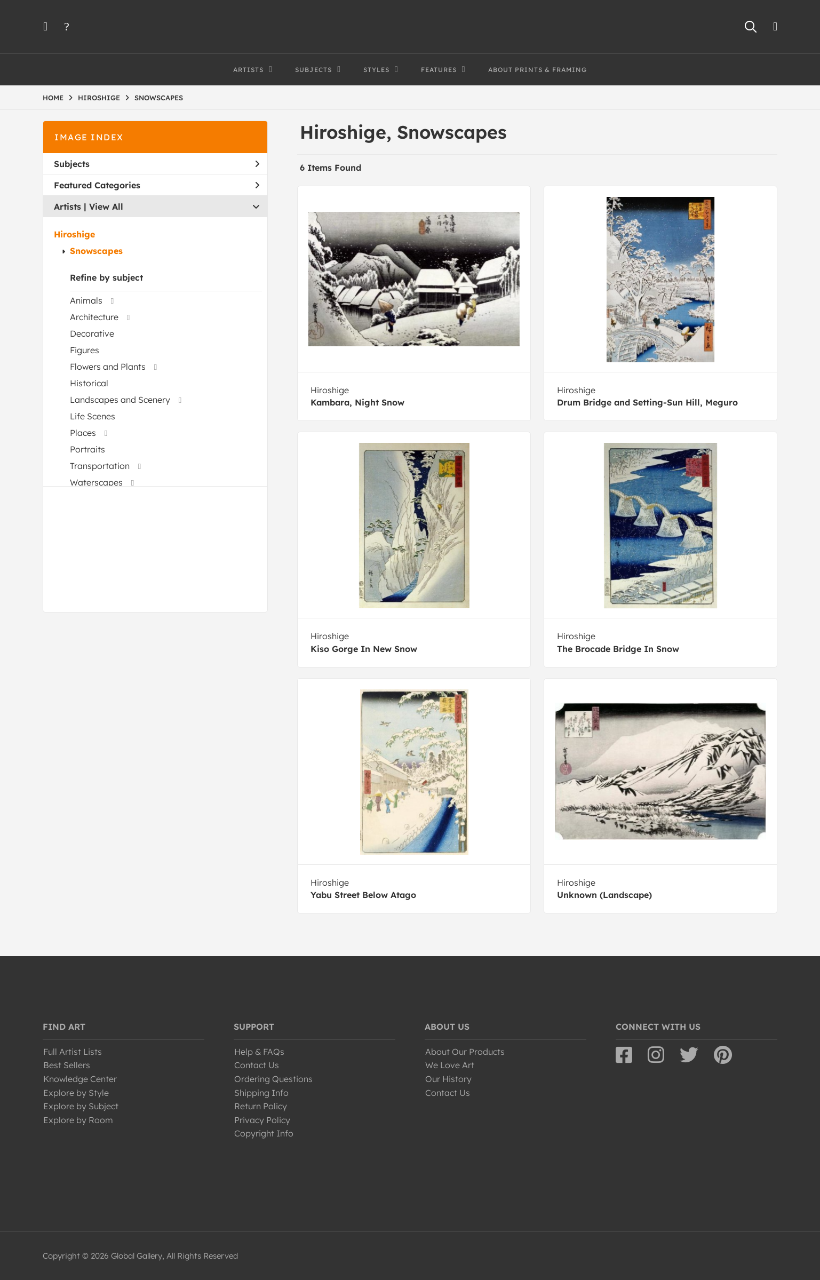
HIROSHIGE (99, 97)
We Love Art (449, 1065)
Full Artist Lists (72, 1051)
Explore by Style (76, 1092)
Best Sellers (66, 1065)
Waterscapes (96, 482)
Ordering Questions (273, 1079)
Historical (89, 383)
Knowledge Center (80, 1079)
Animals (86, 300)
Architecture (94, 317)
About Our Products (465, 1051)
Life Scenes (92, 416)
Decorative (92, 333)
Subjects (156, 163)
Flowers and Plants (108, 366)
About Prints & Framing (537, 70)
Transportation (100, 465)
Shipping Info (261, 1092)
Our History (448, 1079)
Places (83, 432)
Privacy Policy (262, 1120)
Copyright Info (263, 1133)
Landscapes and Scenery (120, 399)
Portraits (87, 449)
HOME (53, 97)
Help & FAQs (259, 1051)
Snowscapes (96, 250)
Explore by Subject (80, 1106)
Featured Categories (156, 185)
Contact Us (256, 1065)
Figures (84, 350)
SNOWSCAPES (158, 97)
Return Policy (260, 1106)
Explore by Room (78, 1120)
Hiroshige (74, 234)
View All (106, 206)
